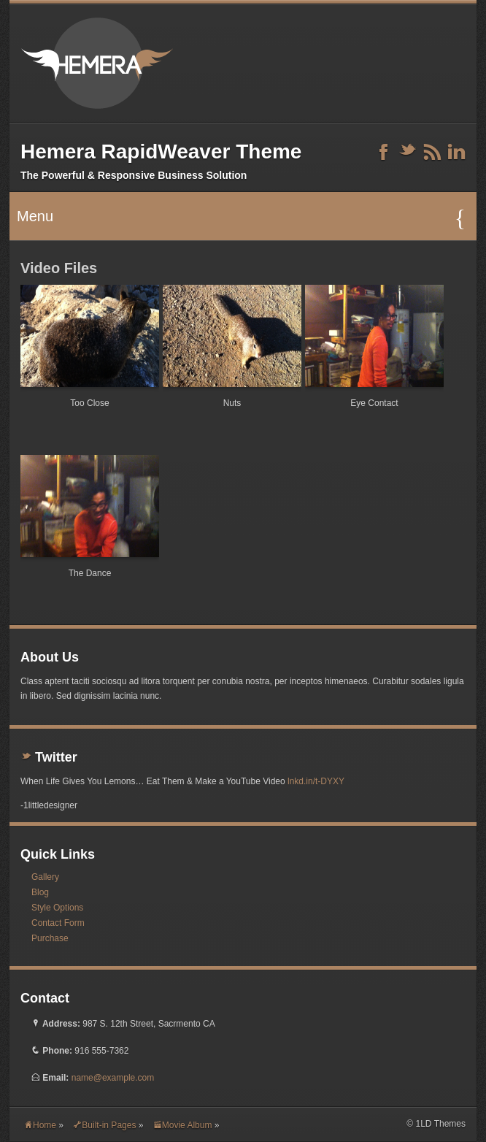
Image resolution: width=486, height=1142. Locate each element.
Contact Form (58, 923)
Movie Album (182, 1125)
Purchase (50, 938)
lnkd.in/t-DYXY (316, 781)
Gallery (45, 877)
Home (40, 1125)
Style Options (57, 908)
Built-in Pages (104, 1125)
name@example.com (113, 1078)
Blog (40, 892)
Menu (241, 219)
